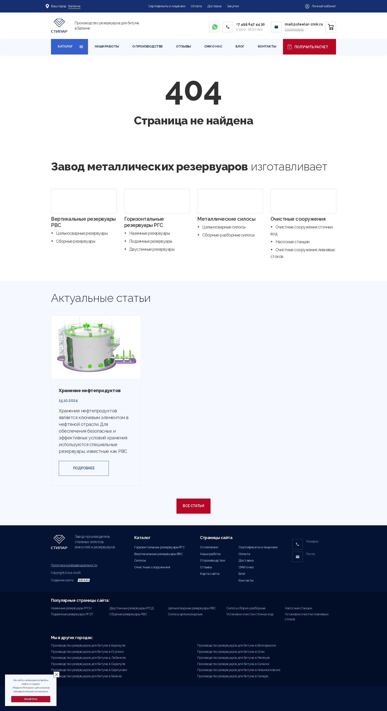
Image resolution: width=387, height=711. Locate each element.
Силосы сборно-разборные (246, 608)
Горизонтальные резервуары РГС (144, 222)
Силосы (140, 560)
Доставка (214, 6)
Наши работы (107, 46)
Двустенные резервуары (151, 249)
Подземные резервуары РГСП (72, 614)
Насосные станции (293, 241)
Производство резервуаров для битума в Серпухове (89, 670)
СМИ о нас (213, 46)
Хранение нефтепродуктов (90, 390)
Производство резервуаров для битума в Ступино (87, 652)
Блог (240, 46)
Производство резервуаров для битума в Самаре (232, 676)
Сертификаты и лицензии (166, 6)
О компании (209, 547)
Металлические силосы (226, 219)
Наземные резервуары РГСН (71, 608)
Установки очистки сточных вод (249, 614)
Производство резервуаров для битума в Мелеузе (233, 658)
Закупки (233, 6)
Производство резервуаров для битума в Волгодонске (236, 645)
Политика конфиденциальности (74, 565)
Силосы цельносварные (185, 614)
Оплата (196, 6)
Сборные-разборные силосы (228, 235)
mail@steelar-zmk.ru (304, 24)
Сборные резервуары (75, 241)
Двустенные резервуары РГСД (132, 608)
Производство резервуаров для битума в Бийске (86, 676)
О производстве (147, 46)
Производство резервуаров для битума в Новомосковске (238, 670)
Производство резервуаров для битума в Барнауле (88, 645)
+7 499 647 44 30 (250, 24)
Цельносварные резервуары (82, 233)
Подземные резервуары (150, 241)
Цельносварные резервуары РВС (192, 608)
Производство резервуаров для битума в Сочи (230, 652)
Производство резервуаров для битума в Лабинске (88, 658)
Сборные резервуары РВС (128, 614)
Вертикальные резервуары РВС (158, 554)
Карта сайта (210, 574)
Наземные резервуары (149, 233)
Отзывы (183, 46)
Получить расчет (309, 46)
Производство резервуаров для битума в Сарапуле (88, 664)
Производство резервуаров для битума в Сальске (233, 664)
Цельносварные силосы (223, 227)
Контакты (267, 46)
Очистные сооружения (298, 219)
